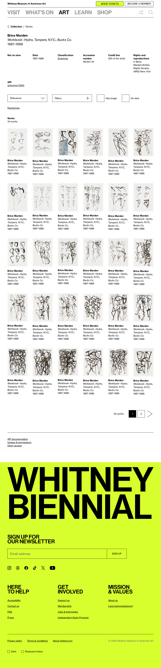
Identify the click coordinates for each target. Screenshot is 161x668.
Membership (64, 606)
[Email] (57, 554)
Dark (11, 651)
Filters (58, 98)
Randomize (13, 108)
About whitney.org (62, 640)
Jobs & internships (68, 611)
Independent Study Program (73, 617)
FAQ (9, 611)
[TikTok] (35, 568)
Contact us (13, 606)
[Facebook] (26, 568)
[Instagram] (9, 568)
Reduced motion (32, 651)
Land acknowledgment (120, 606)
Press (10, 617)
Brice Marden (17, 35)
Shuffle (140, 12)
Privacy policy (14, 640)
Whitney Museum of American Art (26, 3)
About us (113, 600)
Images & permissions (19, 442)
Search (150, 12)
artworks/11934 (15, 85)
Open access (14, 445)
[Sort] (27, 98)
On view (130, 98)
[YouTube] (52, 568)
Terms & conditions (37, 640)
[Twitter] (43, 568)
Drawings (63, 58)
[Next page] (150, 414)
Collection (16, 26)
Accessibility (14, 600)
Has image (107, 98)
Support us (64, 600)
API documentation (17, 439)
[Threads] (18, 568)
